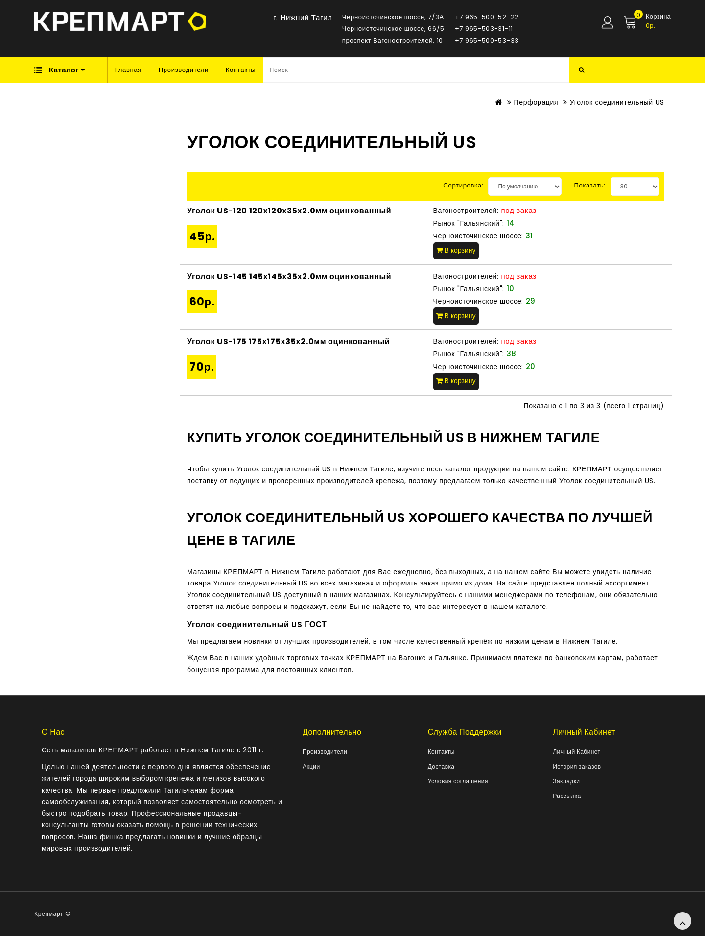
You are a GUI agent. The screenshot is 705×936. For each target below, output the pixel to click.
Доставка (441, 766)
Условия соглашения (458, 781)
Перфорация (536, 102)
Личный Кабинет (576, 752)
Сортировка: (463, 185)
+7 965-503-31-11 (484, 28)
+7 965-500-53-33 (487, 40)
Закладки (566, 781)
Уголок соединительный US (617, 102)
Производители (184, 69)
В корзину (456, 250)
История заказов (577, 766)
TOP (682, 921)
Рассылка (567, 796)
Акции (311, 766)
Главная (128, 69)
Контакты (241, 69)
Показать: (590, 185)
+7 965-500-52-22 (487, 17)
